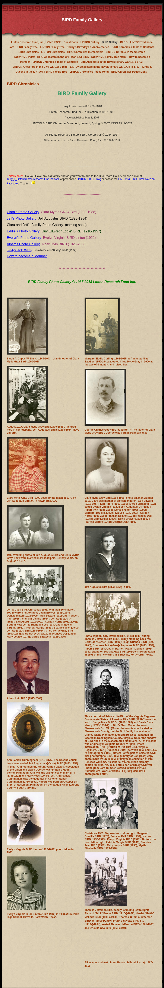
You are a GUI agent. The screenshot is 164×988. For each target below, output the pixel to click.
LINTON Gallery (90, 42)
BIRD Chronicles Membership (85, 52)
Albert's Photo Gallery (23, 244)
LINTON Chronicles (53, 52)
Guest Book (70, 42)
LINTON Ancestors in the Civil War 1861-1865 (40, 66)
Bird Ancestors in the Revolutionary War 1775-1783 (112, 61)
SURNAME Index (24, 56)
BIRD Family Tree (27, 47)
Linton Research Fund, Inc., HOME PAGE (36, 42)
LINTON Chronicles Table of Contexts (55, 61)
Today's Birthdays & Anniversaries (88, 47)
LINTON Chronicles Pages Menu (89, 71)
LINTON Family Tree (52, 47)
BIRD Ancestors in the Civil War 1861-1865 (63, 56)
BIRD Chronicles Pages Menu (129, 71)
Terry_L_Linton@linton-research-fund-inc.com (33, 179)
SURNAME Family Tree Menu (109, 56)
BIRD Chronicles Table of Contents (133, 47)
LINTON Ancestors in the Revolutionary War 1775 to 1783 (104, 66)
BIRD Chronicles (29, 52)
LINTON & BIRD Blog (89, 179)
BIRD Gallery (109, 42)
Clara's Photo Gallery (23, 212)
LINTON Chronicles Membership (125, 52)
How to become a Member (27, 256)
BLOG (124, 42)
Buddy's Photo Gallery (19, 250)
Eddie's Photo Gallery (23, 231)
